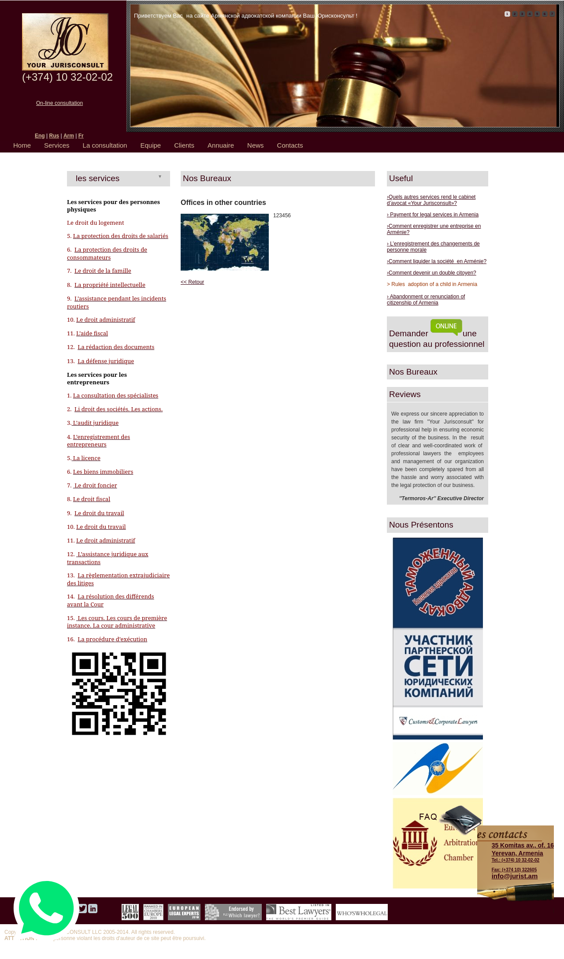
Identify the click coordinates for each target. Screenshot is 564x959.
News (255, 145)
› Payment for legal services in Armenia (433, 215)
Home (22, 145)
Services (57, 145)
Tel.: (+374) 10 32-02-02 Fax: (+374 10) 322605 (523, 857)
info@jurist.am (515, 876)
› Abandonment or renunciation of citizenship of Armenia (426, 300)
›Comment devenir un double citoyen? (431, 273)
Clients (184, 145)
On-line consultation (59, 103)
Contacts (290, 145)
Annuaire (221, 145)
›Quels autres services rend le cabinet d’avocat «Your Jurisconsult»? (431, 200)
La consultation (105, 145)
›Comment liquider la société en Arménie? (436, 261)
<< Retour (192, 282)
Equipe (150, 145)
